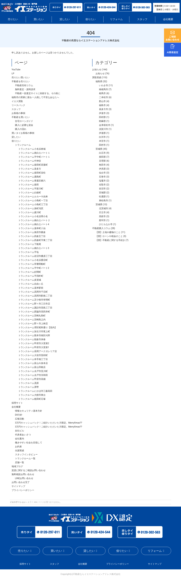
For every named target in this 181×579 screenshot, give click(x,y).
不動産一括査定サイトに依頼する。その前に (37, 93)
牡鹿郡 (102, 196)
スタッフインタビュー (26, 454)
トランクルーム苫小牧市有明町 (34, 299)
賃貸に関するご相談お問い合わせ (29, 470)
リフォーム (116, 19)
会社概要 (168, 19)
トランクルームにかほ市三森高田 (35, 391)
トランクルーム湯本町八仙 (32, 228)
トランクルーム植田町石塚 (32, 399)
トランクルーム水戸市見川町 (33, 371)
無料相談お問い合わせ (23, 474)
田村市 (102, 145)
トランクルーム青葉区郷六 (32, 180)
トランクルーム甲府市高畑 (32, 379)
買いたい (39, 19)
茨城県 (99, 204)
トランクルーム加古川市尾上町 (34, 331)
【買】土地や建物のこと (108, 232)
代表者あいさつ (23, 434)
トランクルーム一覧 (25, 458)
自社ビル (19, 430)
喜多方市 (103, 109)
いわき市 (103, 85)
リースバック (18, 105)
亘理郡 (102, 160)
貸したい (65, 19)
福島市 (102, 105)
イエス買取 (17, 101)
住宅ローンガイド (24, 121)
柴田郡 (102, 156)
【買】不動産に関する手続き (110, 240)
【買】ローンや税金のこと (109, 236)
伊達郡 (102, 133)
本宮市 (102, 141)
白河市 (102, 137)
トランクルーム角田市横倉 (32, 232)
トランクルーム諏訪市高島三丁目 (35, 307)
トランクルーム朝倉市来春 (32, 339)
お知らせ (96, 69)
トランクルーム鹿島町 (29, 176)
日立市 (102, 212)
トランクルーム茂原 (28, 383)
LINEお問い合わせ (24, 478)
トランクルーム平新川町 (30, 188)
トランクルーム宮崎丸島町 (32, 315)
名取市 (102, 184)
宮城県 (99, 149)
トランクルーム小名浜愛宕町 (33, 260)
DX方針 (18, 414)
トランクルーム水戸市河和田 (33, 375)
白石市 (102, 153)
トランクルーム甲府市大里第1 (33, 347)
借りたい (90, 19)
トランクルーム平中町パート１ (34, 156)
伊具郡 (102, 168)
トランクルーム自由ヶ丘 (30, 283)
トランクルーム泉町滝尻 (30, 208)
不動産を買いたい (21, 117)
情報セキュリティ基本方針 (28, 410)
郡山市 (102, 101)
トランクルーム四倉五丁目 (32, 236)
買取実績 (96, 77)
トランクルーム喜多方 (29, 168)
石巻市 (102, 176)
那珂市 (102, 220)
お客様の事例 (18, 113)
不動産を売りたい (21, 81)
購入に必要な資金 (24, 125)
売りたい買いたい (21, 77)
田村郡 (102, 117)
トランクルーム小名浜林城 (32, 149)
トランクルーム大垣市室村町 (33, 355)
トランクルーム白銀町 (29, 192)
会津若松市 (104, 125)
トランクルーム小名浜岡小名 (33, 216)
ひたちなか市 (106, 224)
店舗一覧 (19, 462)
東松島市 (103, 200)
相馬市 (102, 93)
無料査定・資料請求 (25, 89)
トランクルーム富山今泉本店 (33, 363)
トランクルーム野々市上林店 (33, 323)
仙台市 (102, 172)
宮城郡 (102, 192)
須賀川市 (103, 129)
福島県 (99, 81)
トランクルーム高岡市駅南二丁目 (35, 295)
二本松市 (103, 97)
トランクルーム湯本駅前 (30, 287)
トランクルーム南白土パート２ (34, 220)
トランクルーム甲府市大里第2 (33, 343)
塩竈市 (102, 180)
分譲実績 (19, 450)
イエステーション (18, 502)
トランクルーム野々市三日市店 (34, 303)
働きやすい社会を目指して (28, 442)
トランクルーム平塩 (28, 252)
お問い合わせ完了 (21, 482)
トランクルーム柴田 (28, 184)
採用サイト (17, 403)
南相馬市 (103, 89)
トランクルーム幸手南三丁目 (33, 359)
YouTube (16, 69)
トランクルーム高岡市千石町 (33, 291)
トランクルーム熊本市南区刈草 (34, 335)
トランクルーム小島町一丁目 (33, 200)
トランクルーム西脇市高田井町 (34, 311)
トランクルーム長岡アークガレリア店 (37, 351)
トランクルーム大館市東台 (32, 395)
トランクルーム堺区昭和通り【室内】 (37, 327)
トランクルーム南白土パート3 (33, 248)
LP (13, 73)
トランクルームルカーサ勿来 (33, 196)
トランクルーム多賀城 (29, 280)
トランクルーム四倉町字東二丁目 (35, 240)
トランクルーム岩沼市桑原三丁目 (35, 256)
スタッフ (142, 19)
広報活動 (19, 418)
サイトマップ (18, 486)
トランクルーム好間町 (29, 272)
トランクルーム (23, 145)
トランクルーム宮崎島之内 (32, 319)
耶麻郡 (102, 121)
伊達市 (102, 113)
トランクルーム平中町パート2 (33, 268)
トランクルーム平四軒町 (30, 276)
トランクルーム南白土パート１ (34, 153)
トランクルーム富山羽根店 (32, 367)
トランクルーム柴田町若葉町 (33, 164)
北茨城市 (103, 208)
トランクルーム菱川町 (29, 212)
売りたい (13, 19)
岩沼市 (102, 188)
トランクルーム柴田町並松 (32, 172)
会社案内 (19, 438)
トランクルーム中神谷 (29, 160)
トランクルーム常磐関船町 (32, 264)
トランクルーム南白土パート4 (33, 224)
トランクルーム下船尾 (29, 244)
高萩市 (102, 216)
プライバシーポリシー (23, 490)
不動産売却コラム (24, 85)
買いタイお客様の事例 (23, 133)
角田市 (102, 164)
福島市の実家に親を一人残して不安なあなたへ (35, 97)
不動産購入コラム (101, 228)
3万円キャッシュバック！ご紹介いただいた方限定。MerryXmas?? (48, 422)
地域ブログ (17, 466)
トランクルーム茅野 (28, 387)
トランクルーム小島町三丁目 (33, 204)
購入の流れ (20, 129)
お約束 (18, 446)
